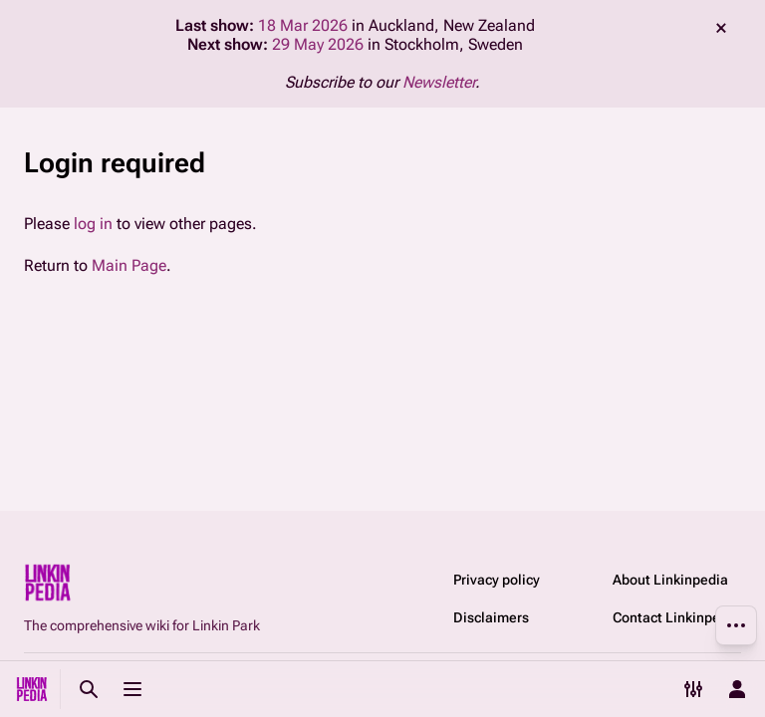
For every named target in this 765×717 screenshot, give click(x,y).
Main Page (129, 265)
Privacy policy (496, 580)
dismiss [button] (721, 28)
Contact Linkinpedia (676, 617)
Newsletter (438, 82)
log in (93, 223)
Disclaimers (491, 617)
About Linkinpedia (670, 580)
